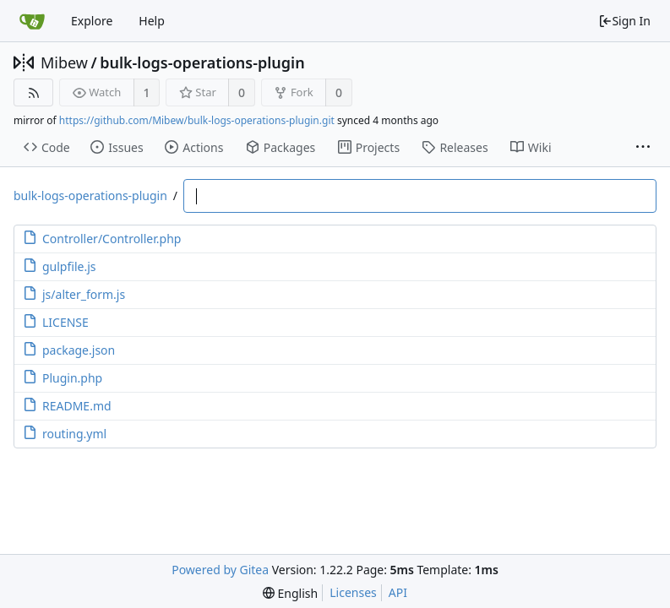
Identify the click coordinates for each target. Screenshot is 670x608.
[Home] (32, 21)
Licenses (353, 592)
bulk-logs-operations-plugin (202, 62)
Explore (91, 21)
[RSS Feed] (33, 92)
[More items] (642, 147)
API (398, 592)
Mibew (64, 62)
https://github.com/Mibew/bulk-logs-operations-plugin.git (197, 120)
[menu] (290, 593)
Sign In (624, 21)
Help (152, 21)
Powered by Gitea (220, 570)
